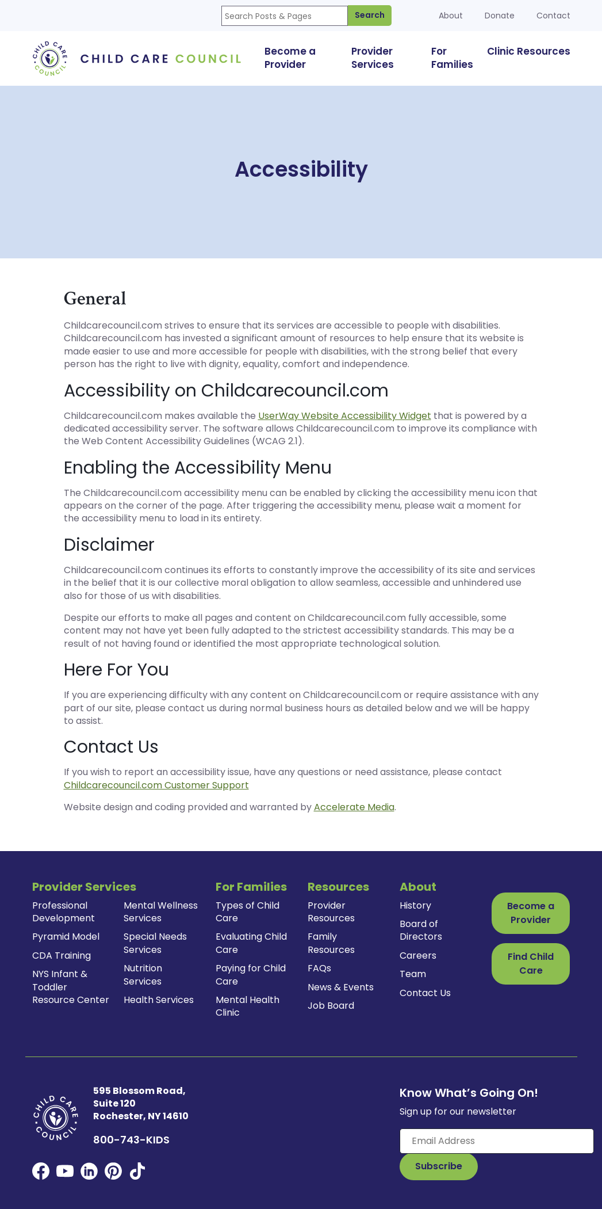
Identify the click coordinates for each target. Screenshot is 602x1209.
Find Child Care (531, 963)
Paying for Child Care (251, 974)
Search (370, 15)
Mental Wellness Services (161, 912)
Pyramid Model (65, 936)
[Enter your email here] (497, 1141)
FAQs (319, 968)
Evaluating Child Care (251, 943)
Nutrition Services (143, 974)
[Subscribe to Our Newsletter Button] (439, 1166)
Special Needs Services (155, 943)
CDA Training (61, 955)
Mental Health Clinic (247, 1006)
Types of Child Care (247, 912)
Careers (418, 955)
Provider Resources (331, 912)
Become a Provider (530, 912)
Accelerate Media (354, 807)
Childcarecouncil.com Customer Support (156, 785)
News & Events (341, 987)
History (415, 905)
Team (413, 974)
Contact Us (425, 993)
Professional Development (63, 912)
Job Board (331, 1005)
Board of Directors (421, 930)
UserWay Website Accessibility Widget (344, 415)
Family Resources (331, 943)
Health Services (159, 999)
